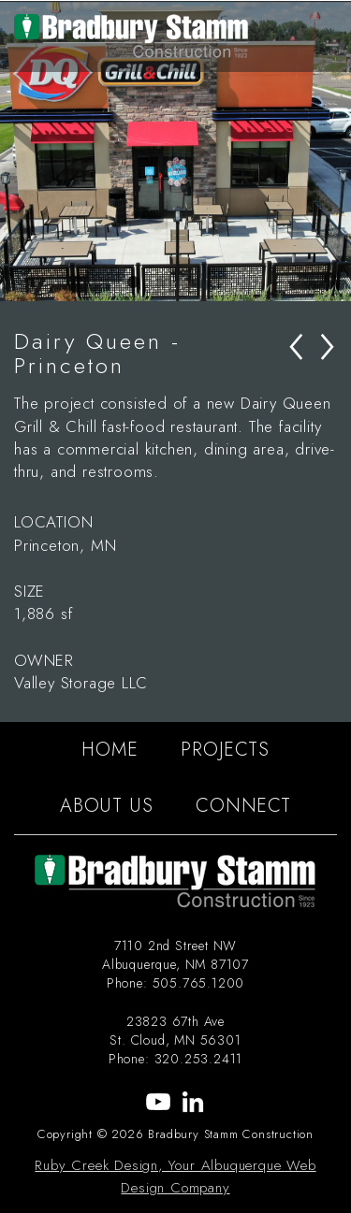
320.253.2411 (198, 1058)
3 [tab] (190, 282)
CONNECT (243, 805)
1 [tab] (133, 282)
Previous (14, 151)
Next (337, 151)
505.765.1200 (199, 983)
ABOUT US (106, 805)
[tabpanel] (175, 151)
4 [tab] (218, 282)
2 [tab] (162, 282)
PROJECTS (225, 749)
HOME (109, 749)
